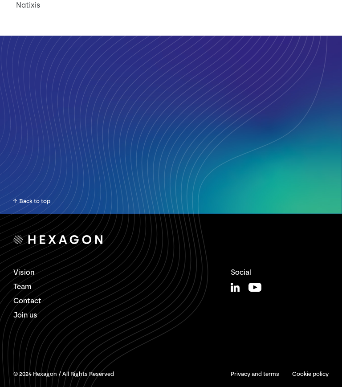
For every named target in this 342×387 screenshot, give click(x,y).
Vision (23, 272)
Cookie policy (310, 374)
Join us (25, 315)
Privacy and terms (255, 374)
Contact (27, 301)
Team (22, 286)
